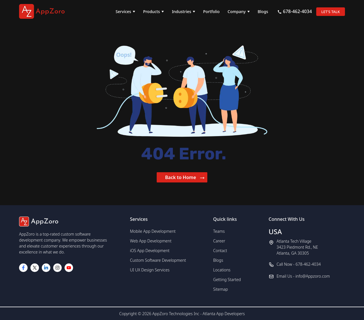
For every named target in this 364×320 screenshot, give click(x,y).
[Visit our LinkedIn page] (46, 267)
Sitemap (220, 289)
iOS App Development (149, 250)
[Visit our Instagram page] (57, 267)
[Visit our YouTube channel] (69, 267)
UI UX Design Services (149, 270)
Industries (181, 11)
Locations (222, 270)
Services (123, 11)
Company (237, 11)
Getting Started (227, 279)
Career (219, 241)
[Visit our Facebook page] (23, 267)
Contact (220, 250)
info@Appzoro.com (312, 276)
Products (151, 11)
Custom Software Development (158, 260)
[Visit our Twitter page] (34, 267)
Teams (219, 231)
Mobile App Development (153, 231)
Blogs (263, 11)
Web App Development (150, 241)
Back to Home (185, 177)
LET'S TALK (330, 11)
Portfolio (211, 11)
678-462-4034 (294, 11)
